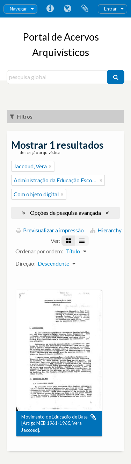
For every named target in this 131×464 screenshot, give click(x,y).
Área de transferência (85, 8)
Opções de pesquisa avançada (65, 212)
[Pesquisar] (115, 77)
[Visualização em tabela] (82, 240)
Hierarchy (106, 230)
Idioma (67, 8)
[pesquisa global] (58, 77)
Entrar (110, 9)
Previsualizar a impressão (50, 230)
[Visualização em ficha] (68, 240)
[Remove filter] (50, 166)
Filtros (21, 116)
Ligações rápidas (50, 8)
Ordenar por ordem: (39, 251)
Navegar (18, 9)
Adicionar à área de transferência (93, 417)
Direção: (25, 263)
